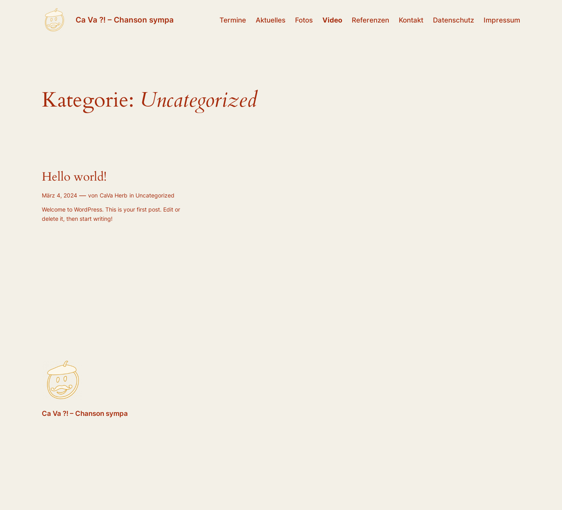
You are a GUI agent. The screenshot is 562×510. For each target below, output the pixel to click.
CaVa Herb (113, 195)
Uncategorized (154, 195)
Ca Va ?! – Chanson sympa (125, 20)
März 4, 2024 (59, 195)
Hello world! (74, 177)
